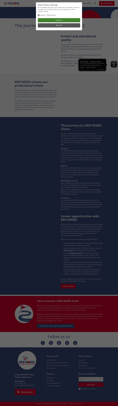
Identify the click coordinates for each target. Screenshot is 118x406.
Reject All (59, 25)
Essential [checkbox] (43, 15)
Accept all (59, 20)
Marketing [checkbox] (52, 15)
